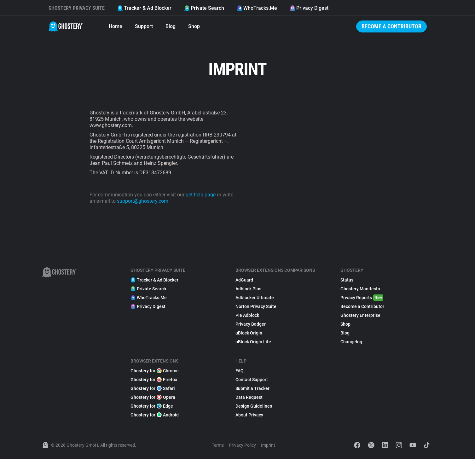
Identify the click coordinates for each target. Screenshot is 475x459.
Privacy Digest (309, 8)
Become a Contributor (391, 26)
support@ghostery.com (142, 201)
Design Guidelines (253, 406)
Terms (218, 445)
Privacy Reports (361, 297)
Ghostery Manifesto (360, 288)
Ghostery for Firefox (153, 379)
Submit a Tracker (252, 388)
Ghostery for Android (154, 414)
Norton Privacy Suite (255, 306)
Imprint (268, 445)
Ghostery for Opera (152, 397)
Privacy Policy (242, 445)
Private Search (204, 8)
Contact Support (251, 379)
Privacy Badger (250, 324)
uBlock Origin (248, 332)
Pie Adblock (247, 315)
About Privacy (249, 414)
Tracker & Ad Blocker (144, 8)
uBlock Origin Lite (253, 341)
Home (115, 26)
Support (144, 26)
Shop (194, 26)
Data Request (249, 397)
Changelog (351, 341)
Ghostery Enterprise (360, 315)
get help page (201, 195)
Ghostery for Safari (152, 388)
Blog (170, 26)
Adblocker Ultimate (254, 297)
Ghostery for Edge (151, 406)
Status (346, 279)
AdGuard (244, 279)
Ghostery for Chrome (154, 370)
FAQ (239, 370)
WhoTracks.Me (257, 8)
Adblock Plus (248, 288)
